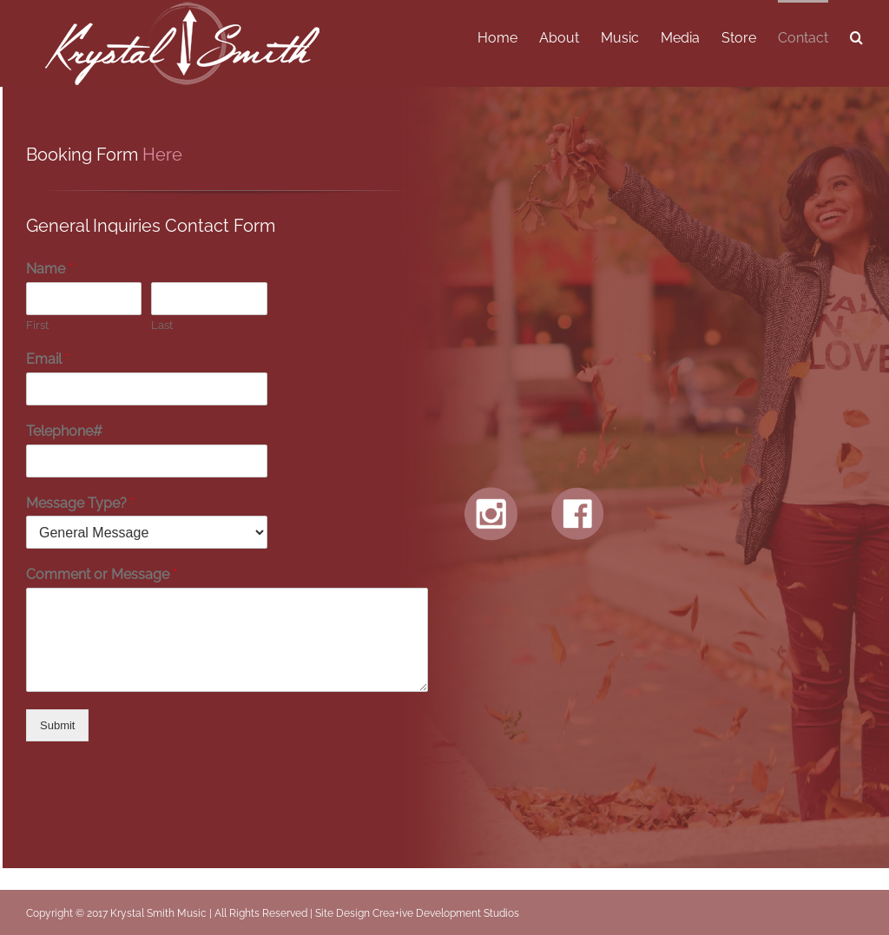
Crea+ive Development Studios (445, 913)
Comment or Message (101, 574)
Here (162, 154)
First (37, 325)
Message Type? (80, 503)
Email (47, 359)
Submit (57, 725)
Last (162, 325)
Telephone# (64, 431)
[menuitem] (508, 36)
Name (49, 268)
